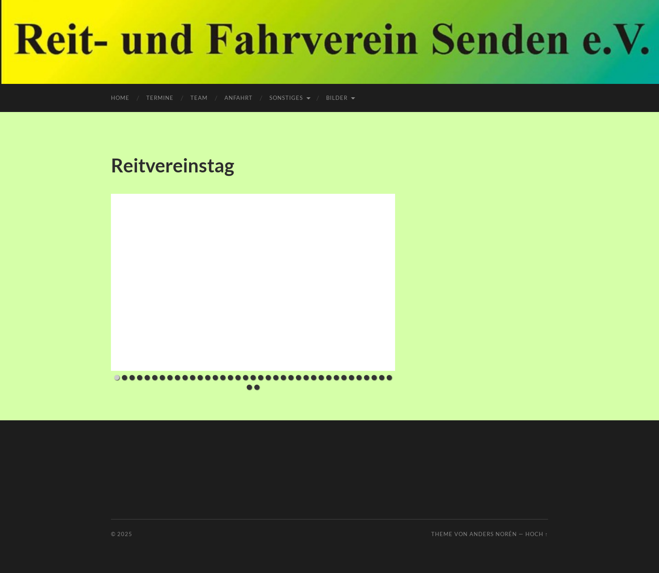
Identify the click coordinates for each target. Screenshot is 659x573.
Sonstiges (286, 97)
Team (199, 97)
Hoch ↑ (536, 534)
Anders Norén (493, 534)
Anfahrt (238, 97)
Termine (160, 97)
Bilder (337, 97)
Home (120, 97)
